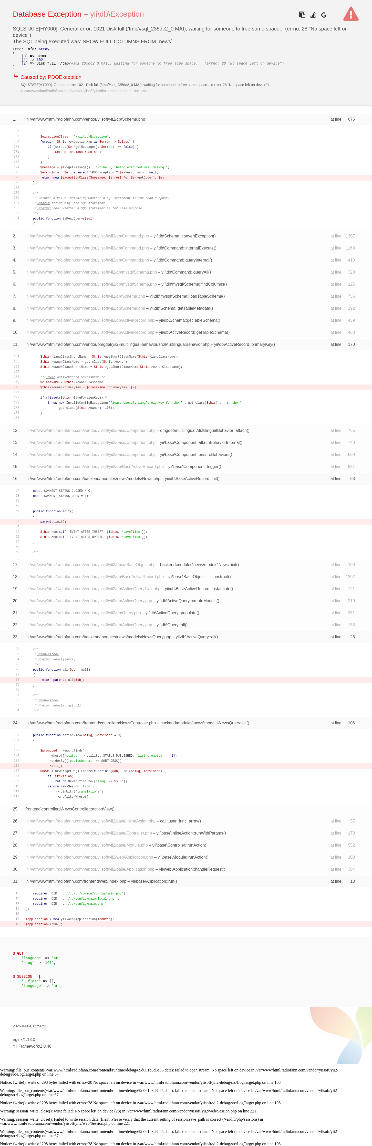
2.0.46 (45, 1046)
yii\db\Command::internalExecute (183, 248)
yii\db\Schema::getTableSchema (188, 320)
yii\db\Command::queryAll (184, 272)
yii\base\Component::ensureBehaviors (194, 454)
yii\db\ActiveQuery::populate (171, 613)
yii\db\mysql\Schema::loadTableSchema (186, 296)
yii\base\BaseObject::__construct (198, 577)
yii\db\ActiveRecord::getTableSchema (193, 332)
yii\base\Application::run (152, 881)
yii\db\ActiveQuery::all (195, 637)
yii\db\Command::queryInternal (181, 260)
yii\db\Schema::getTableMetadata (180, 308)
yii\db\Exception (117, 14)
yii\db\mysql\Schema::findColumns (192, 284)
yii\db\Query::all (171, 625)
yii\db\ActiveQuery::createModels (186, 601)
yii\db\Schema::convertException (183, 236)
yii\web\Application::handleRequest (191, 869)
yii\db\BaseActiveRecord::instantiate (197, 589)
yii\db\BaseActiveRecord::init (191, 478)
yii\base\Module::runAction (182, 857)
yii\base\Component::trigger (193, 466)
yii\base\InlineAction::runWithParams (190, 833)
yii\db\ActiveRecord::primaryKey (243, 344)
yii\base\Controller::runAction (178, 845)
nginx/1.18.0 (24, 1039)
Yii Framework (26, 1046)
